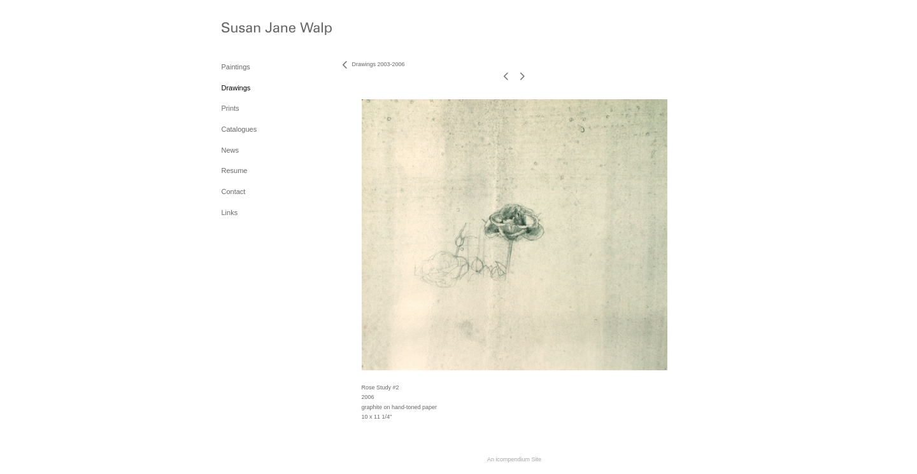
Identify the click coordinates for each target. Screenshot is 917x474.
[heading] (253, 30)
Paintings (236, 67)
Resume (235, 170)
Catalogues (239, 129)
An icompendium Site (514, 459)
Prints (230, 108)
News (230, 150)
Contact (234, 191)
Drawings (236, 88)
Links (230, 212)
